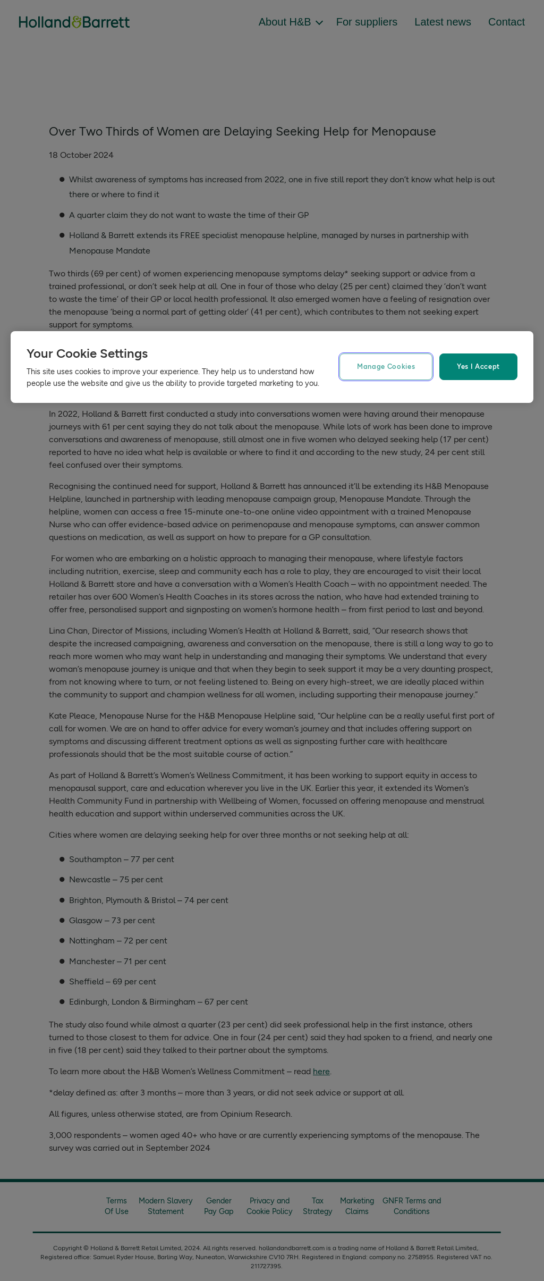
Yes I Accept (478, 366)
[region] (272, 367)
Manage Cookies (386, 366)
